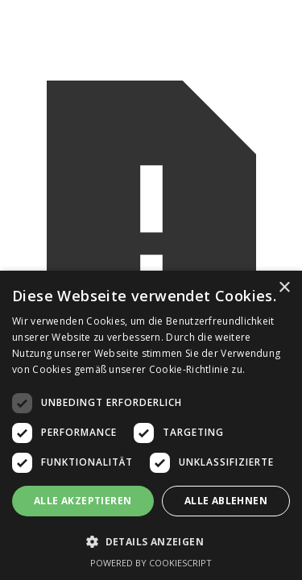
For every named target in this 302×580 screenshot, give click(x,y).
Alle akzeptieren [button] (82, 501)
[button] (151, 541)
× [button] (284, 288)
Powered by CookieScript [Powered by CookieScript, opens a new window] (151, 563)
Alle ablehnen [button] (225, 501)
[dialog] (151, 425)
